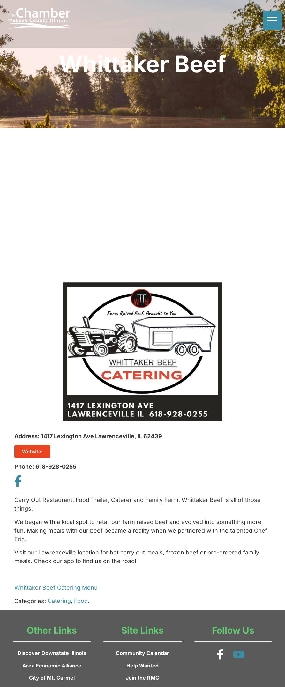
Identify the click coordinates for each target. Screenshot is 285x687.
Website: (32, 452)
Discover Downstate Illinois (52, 653)
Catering (59, 600)
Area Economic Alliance (51, 665)
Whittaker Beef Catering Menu (56, 587)
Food (81, 600)
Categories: (30, 601)
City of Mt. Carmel (52, 678)
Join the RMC (142, 678)
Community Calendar (142, 653)
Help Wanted (142, 665)
